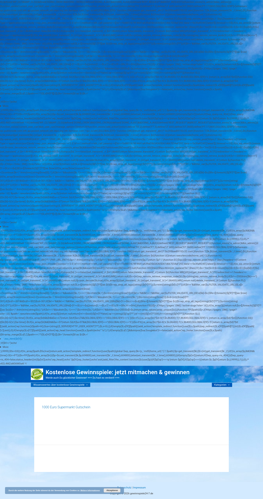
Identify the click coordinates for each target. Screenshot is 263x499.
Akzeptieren (112, 490)
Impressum (139, 487)
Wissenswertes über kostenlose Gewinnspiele (60, 384)
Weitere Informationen (90, 490)
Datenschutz (124, 487)
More (6, 105)
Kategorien (222, 384)
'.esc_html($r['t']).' (13, 97)
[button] (86, 385)
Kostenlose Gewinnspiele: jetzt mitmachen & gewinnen (118, 372)
